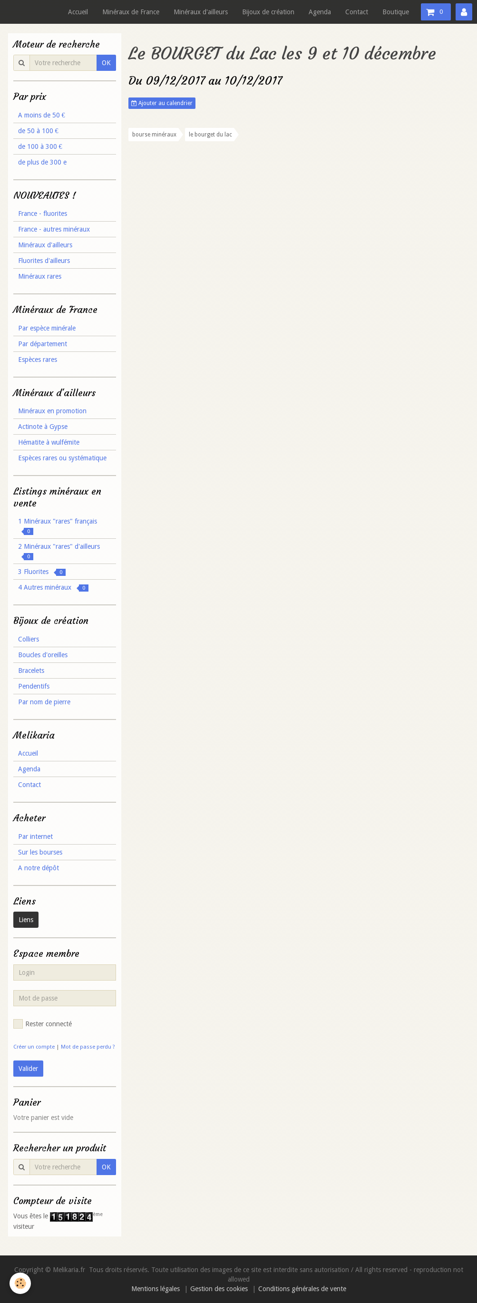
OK (106, 63)
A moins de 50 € (41, 115)
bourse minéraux (154, 134)
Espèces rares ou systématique (62, 458)
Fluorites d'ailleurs (44, 260)
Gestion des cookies (219, 1289)
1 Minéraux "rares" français (57, 526)
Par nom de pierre (44, 702)
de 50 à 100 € (38, 131)
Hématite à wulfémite (48, 442)
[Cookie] (20, 1283)
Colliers (28, 639)
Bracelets (31, 670)
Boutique (395, 12)
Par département (42, 344)
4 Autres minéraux (53, 587)
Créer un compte (34, 1047)
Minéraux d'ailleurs (201, 12)
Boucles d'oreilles (43, 655)
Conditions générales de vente (302, 1289)
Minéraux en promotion (52, 411)
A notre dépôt (38, 868)
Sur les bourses (40, 852)
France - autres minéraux (54, 229)
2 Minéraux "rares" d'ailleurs (59, 551)
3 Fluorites (42, 572)
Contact (356, 12)
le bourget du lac (210, 134)
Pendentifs (33, 686)
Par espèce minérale (47, 328)
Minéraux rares (39, 276)
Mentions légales (155, 1289)
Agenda (320, 12)
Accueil (78, 12)
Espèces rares (37, 359)
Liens (26, 920)
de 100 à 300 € (40, 146)
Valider (28, 1068)
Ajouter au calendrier (162, 103)
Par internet (35, 836)
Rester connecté (42, 1024)
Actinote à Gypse (43, 426)
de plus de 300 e (42, 162)
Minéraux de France (130, 12)
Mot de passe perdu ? (88, 1047)
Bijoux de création (268, 12)
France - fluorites (42, 213)
